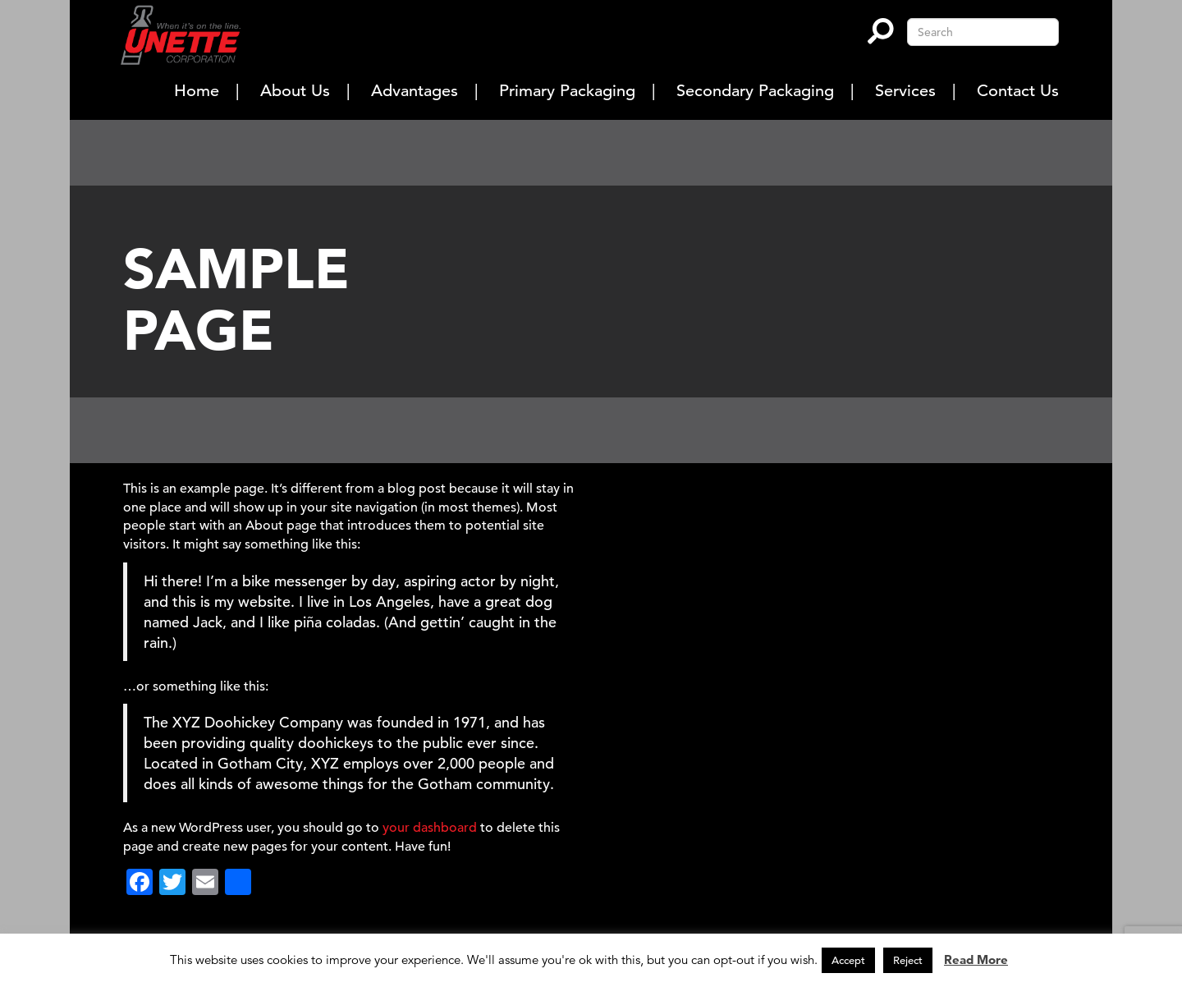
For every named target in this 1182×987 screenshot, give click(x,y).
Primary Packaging (567, 90)
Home (196, 90)
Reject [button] (908, 960)
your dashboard (430, 827)
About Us (295, 90)
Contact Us (1018, 90)
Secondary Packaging (755, 90)
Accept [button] (848, 960)
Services (905, 90)
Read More (976, 959)
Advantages (414, 90)
